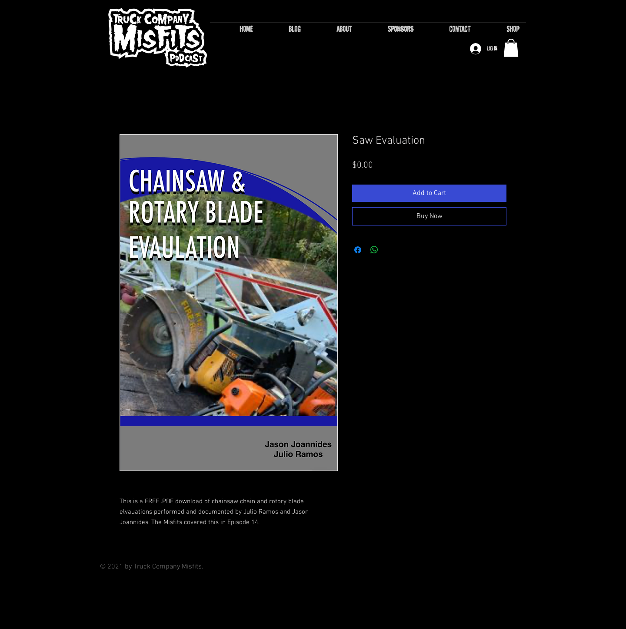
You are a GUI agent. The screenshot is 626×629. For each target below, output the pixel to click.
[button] (511, 48)
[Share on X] (391, 250)
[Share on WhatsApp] (374, 250)
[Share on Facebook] (358, 250)
